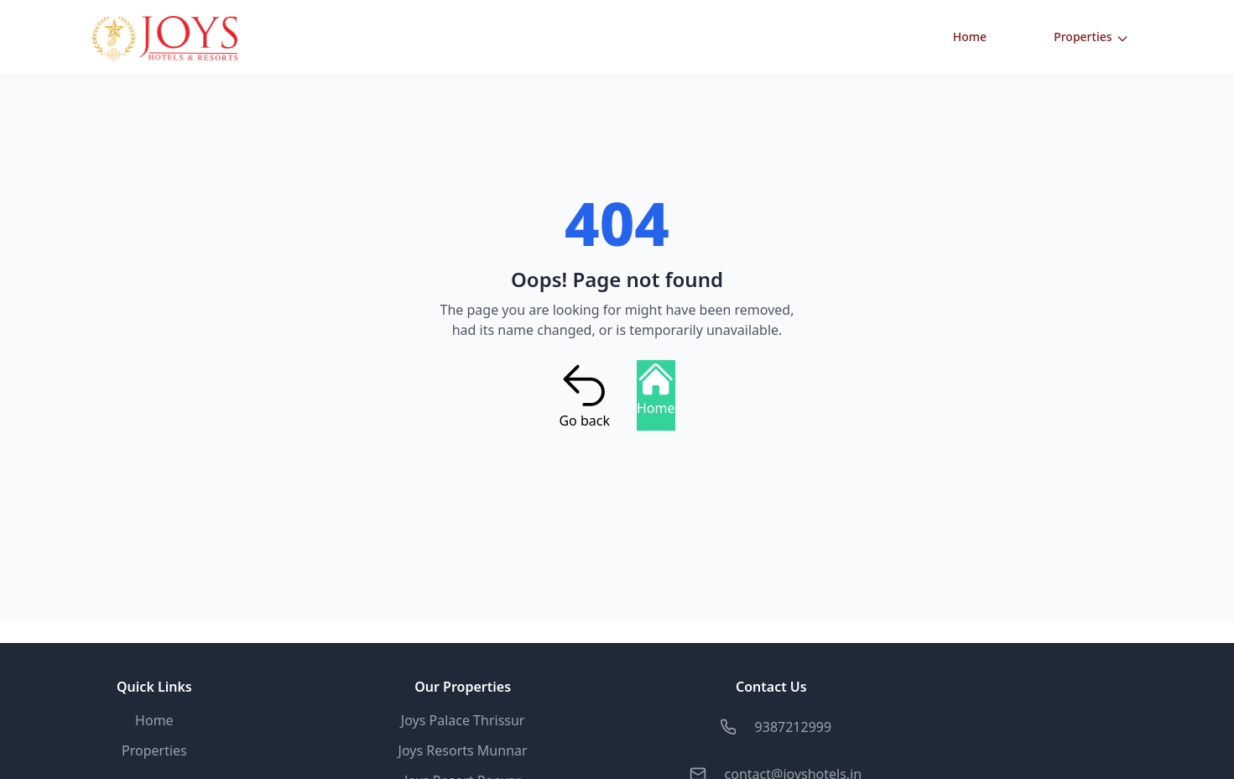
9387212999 (793, 727)
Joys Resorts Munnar (463, 750)
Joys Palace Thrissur (463, 720)
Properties (1091, 37)
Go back (584, 395)
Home (970, 36)
